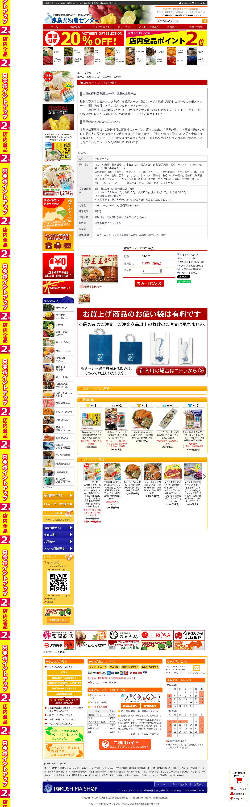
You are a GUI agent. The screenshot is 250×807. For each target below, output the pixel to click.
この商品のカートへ (238, 777)
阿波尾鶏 (83, 772)
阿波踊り (164, 775)
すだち (47, 768)
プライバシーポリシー (194, 790)
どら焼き (185, 772)
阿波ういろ (195, 772)
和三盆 (144, 772)
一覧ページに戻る (187, 273)
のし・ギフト (125, 27)
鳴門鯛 (160, 768)
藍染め (127, 775)
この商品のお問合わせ (189, 269)
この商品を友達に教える (190, 265)
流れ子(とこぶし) (180, 768)
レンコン (76, 768)
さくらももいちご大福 (170, 772)
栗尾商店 (76, 775)
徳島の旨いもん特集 (54, 652)
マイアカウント (126, 790)
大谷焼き (136, 775)
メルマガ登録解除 (145, 790)
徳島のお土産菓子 (100, 775)
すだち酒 (121, 772)
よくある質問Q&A (149, 27)
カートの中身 (53, 513)
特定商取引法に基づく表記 (191, 262)
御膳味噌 (132, 768)
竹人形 (144, 775)
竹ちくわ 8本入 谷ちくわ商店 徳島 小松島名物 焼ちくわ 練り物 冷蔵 (142, 435)
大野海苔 (193, 768)
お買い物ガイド (101, 27)
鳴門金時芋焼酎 (133, 772)
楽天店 (50, 602)
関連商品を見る (58, 620)
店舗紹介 (172, 27)
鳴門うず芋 (154, 772)
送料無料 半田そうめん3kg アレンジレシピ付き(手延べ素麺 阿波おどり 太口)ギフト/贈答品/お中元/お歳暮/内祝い (112, 490)
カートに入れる (149, 283)
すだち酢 (151, 768)
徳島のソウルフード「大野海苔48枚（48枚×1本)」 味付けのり (116, 435)
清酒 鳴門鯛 (101, 772)
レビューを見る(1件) (188, 255)
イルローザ (86, 775)
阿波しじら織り (116, 775)
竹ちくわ (52, 772)
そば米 (124, 768)
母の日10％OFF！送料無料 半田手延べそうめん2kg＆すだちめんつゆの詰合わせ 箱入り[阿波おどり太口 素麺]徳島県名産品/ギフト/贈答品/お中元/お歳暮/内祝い (92, 494)
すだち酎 (112, 772)
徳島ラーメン (94, 73)
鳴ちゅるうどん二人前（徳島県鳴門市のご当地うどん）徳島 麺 (91, 435)
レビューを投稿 (186, 258)
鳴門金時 (56, 768)
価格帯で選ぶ (55, 495)
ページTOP (237, 798)
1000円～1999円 (112, 76)
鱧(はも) (167, 768)
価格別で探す (94, 76)
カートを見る (199, 3)
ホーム (54, 27)
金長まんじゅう (63, 775)
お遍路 (180, 775)
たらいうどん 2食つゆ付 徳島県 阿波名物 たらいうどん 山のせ (167, 435)
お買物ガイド (238, 794)
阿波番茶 (142, 768)
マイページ (185, 3)
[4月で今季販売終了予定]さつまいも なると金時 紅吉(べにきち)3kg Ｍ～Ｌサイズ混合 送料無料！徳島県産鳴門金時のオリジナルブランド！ (192, 491)
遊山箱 (172, 775)
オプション (49, 487)
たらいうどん (114, 768)
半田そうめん (100, 768)
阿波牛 (91, 772)
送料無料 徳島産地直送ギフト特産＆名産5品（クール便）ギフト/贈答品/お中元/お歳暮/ (193, 436)
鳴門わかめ (66, 768)
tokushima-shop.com (177, 15)
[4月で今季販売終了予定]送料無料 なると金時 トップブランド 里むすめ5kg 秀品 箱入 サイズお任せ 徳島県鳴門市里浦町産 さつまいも (172, 491)
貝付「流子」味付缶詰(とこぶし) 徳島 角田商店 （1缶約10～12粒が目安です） (152, 487)
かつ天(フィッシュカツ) (67, 772)
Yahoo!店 (51, 599)
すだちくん (153, 775)
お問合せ (49, 541)
